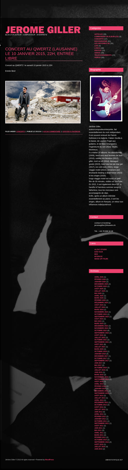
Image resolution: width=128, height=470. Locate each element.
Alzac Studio (100, 249)
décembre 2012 (101, 402)
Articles (98, 34)
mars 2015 (98, 375)
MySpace (98, 256)
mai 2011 (98, 430)
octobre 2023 (100, 314)
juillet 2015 (99, 370)
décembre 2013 (101, 391)
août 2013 (98, 396)
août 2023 (98, 319)
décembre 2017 (101, 356)
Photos (97, 50)
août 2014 (98, 382)
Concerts (20, 131)
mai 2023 (98, 321)
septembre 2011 (101, 423)
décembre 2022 (101, 326)
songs (97, 53)
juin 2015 (98, 372)
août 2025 (98, 289)
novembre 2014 (101, 377)
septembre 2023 (101, 317)
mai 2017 (98, 365)
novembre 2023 (101, 312)
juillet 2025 (99, 291)
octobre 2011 (100, 421)
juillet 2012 (99, 409)
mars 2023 (98, 323)
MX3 (96, 254)
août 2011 (98, 426)
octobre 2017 (100, 358)
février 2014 (100, 386)
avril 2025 (98, 296)
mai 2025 (98, 293)
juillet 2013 (99, 398)
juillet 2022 (99, 338)
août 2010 (98, 444)
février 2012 (100, 416)
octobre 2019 (100, 351)
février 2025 (100, 300)
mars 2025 (98, 298)
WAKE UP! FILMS (101, 259)
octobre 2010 (100, 440)
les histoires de (102, 43)
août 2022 (98, 335)
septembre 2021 (101, 342)
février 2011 (100, 437)
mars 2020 (98, 349)
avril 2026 (98, 277)
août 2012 (98, 407)
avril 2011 (98, 433)
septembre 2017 (101, 361)
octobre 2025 (100, 286)
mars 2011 (98, 435)
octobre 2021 (100, 340)
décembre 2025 (101, 284)
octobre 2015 (100, 368)
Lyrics (97, 48)
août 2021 (98, 344)
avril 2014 (98, 384)
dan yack (98, 252)
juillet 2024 (99, 307)
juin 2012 (98, 412)
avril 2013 (98, 400)
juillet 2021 (99, 347)
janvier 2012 (100, 419)
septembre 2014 (101, 379)
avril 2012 (98, 414)
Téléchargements (103, 55)
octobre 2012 (100, 405)
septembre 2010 (101, 442)
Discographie (100, 41)
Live (96, 46)
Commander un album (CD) (106, 37)
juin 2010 (98, 449)
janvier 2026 (100, 282)
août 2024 (98, 305)
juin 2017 (98, 363)
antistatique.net (116, 459)
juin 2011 (98, 428)
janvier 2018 (100, 354)
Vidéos (97, 57)
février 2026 (100, 279)
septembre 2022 (101, 333)
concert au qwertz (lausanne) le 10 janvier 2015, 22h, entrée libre (41, 54)
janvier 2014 (100, 389)
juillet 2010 (99, 447)
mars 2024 (98, 310)
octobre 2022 (100, 330)
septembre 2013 (101, 393)
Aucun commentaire (51, 131)
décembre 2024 (101, 303)
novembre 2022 (101, 328)
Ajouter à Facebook (71, 131)
